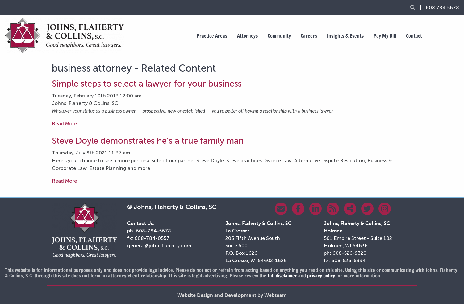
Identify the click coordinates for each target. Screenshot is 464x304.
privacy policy (321, 275)
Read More (64, 123)
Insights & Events (345, 35)
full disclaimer (282, 275)
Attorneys (247, 35)
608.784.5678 (442, 7)
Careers (309, 35)
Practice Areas (212, 35)
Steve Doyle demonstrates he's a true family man (148, 141)
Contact (414, 35)
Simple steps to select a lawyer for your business (147, 84)
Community (279, 35)
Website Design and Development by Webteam (232, 295)
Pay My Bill (385, 35)
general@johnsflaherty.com (159, 246)
